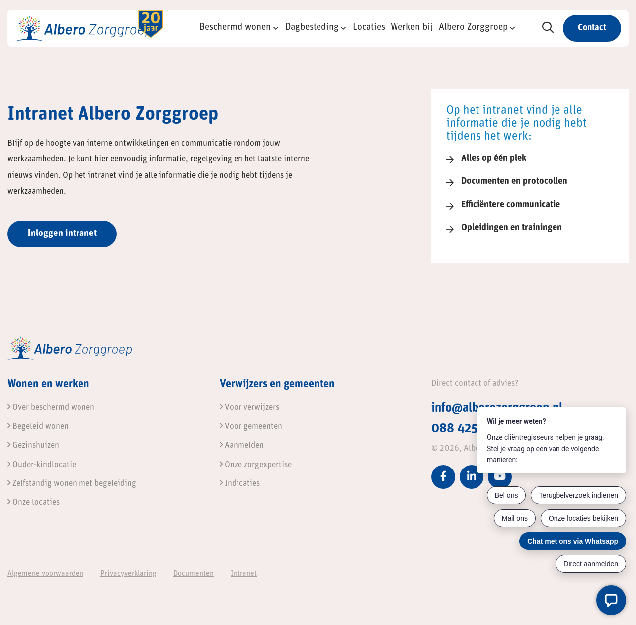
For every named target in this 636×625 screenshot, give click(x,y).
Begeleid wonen (38, 426)
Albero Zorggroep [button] (473, 27)
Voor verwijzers (249, 407)
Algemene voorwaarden (45, 574)
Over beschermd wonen (50, 407)
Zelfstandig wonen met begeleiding (71, 483)
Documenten (193, 574)
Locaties (369, 27)
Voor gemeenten (251, 426)
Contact (592, 28)
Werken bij (412, 27)
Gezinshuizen (33, 445)
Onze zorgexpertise (256, 465)
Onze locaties (33, 502)
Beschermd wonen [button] (235, 27)
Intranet (244, 574)
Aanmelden (242, 445)
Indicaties (240, 483)
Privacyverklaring (128, 574)
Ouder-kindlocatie (41, 465)
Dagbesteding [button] (312, 27)
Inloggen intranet (62, 233)
